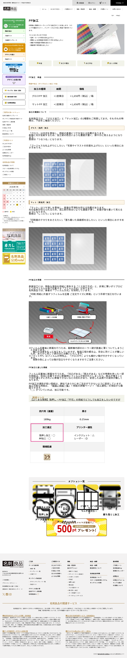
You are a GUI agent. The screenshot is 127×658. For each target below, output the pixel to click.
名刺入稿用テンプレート (10, 115)
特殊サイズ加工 (73, 571)
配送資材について (8, 134)
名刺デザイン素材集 (8, 121)
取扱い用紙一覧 (60, 386)
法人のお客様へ (56, 573)
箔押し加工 (72, 582)
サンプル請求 (117, 582)
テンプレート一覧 (35, 571)
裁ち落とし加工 (73, 590)
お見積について (118, 585)
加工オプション (72, 568)
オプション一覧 (7, 130)
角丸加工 (71, 585)
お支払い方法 (6, 127)
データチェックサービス (76, 595)
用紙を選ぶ (8, 31)
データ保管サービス (74, 593)
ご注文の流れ (6, 146)
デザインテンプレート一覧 (38, 581)
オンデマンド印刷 (8, 171)
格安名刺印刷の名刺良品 (103, 653)
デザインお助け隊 (34, 588)
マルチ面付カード (74, 587)
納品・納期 (92, 9)
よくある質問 (6, 149)
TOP (112, 15)
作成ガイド (8, 59)
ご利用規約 (5, 580)
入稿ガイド (8, 36)
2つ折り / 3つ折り (74, 577)
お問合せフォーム (118, 580)
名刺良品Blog (6, 155)
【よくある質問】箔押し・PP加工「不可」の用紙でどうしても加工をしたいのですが (75, 400)
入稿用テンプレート (11, 40)
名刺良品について (8, 165)
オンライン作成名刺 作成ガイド (12, 118)
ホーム (44, 9)
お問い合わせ (116, 9)
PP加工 (71, 579)
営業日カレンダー (8, 152)
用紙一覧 (32, 568)
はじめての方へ (55, 9)
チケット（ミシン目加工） (76, 574)
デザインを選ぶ (10, 54)
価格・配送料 (81, 9)
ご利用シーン (104, 9)
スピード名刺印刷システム (10, 168)
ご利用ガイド (68, 9)
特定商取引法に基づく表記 (10, 586)
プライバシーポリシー (9, 583)
